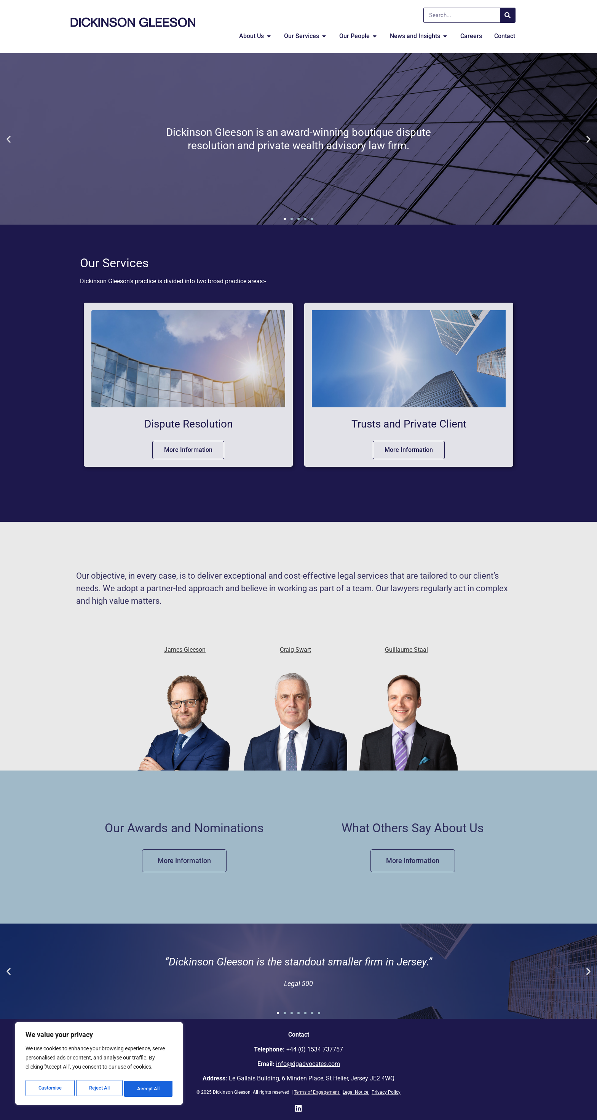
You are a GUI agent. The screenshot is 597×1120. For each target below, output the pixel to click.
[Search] (507, 15)
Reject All (100, 1089)
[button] (8, 139)
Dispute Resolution (188, 424)
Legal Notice (355, 1092)
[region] (99, 1065)
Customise (50, 1089)
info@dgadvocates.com (308, 1063)
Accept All (149, 1089)
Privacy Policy (386, 1092)
